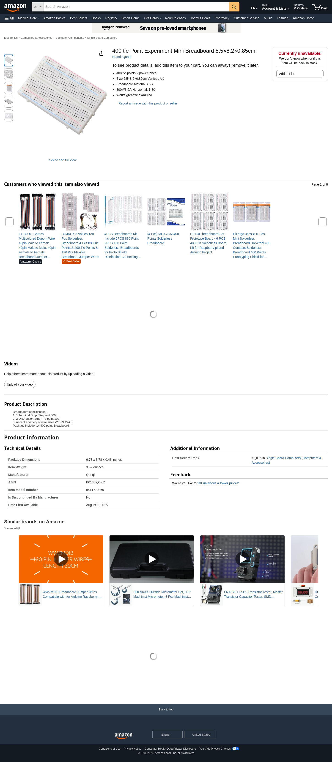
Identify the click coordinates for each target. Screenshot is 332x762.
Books (96, 18)
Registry (111, 18)
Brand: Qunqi (121, 57)
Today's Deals (200, 18)
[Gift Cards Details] (161, 18)
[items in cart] (319, 7)
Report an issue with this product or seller (144, 103)
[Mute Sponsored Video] (97, 577)
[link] (38, 245)
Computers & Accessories (36, 37)
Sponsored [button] (12, 528)
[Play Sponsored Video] (151, 559)
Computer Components (69, 37)
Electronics (11, 37)
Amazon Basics (54, 18)
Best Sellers (78, 18)
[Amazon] (16, 7)
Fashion (282, 18)
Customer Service (246, 18)
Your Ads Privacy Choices (215, 748)
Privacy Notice (132, 748)
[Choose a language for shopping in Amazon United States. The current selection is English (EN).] (250, 7)
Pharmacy (222, 18)
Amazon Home (303, 18)
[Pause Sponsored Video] (97, 569)
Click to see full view (62, 160)
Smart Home (131, 18)
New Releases (175, 18)
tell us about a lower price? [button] (220, 483)
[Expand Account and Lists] (288, 8)
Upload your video (20, 384)
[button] (9, 18)
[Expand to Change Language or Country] (257, 8)
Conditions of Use (110, 748)
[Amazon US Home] (123, 736)
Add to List (286, 74)
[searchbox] (136, 7)
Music (268, 18)
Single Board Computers (102, 37)
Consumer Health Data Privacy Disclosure (170, 748)
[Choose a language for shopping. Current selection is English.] (164, 734)
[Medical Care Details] (39, 18)
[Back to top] (166, 714)
